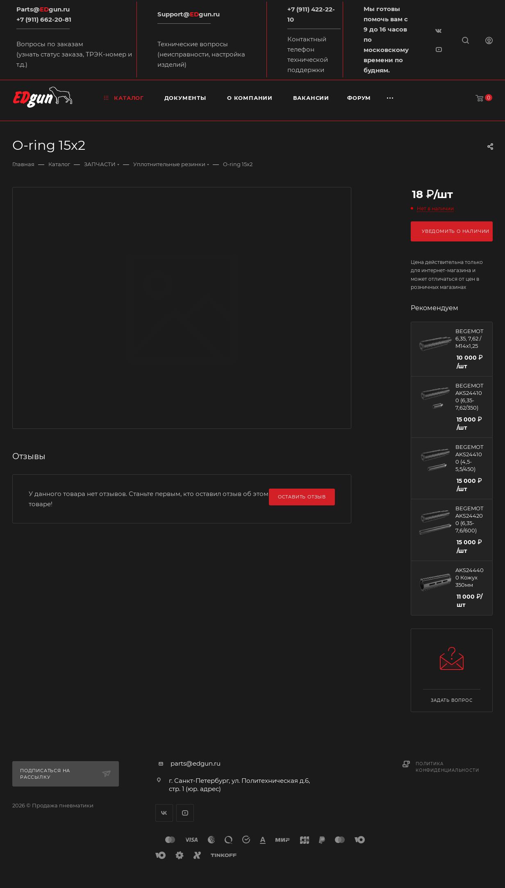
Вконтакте (164, 813)
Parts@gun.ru (43, 9)
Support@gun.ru (188, 14)
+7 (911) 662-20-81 (43, 19)
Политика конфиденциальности (447, 767)
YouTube (185, 813)
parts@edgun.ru (196, 763)
